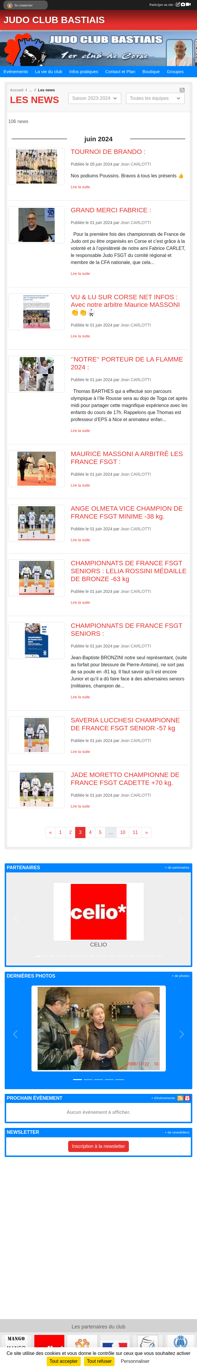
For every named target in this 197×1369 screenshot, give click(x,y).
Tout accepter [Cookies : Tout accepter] (64, 1361)
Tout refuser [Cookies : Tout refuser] (99, 1361)
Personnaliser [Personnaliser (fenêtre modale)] (135, 1361)
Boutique (151, 71)
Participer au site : (170, 5)
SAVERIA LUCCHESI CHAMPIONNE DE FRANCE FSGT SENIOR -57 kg (125, 724)
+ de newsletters (177, 1132)
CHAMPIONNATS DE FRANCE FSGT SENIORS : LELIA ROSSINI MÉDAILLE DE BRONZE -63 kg (128, 571)
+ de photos (180, 976)
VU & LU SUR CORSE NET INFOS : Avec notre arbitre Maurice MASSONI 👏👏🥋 (125, 305)
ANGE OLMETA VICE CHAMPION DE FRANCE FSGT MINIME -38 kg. (127, 512)
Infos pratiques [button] (83, 71)
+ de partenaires (177, 867)
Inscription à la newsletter (98, 1146)
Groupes (175, 71)
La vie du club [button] (48, 71)
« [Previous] (50, 832)
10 (122, 832)
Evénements (16, 71)
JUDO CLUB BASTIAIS (54, 20)
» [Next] (146, 832)
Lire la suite (80, 187)
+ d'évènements (163, 1098)
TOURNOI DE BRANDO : (108, 151)
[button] (16, 919)
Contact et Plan (120, 71)
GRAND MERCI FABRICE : (111, 210)
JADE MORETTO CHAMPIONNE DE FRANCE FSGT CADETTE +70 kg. (125, 778)
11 (135, 832)
